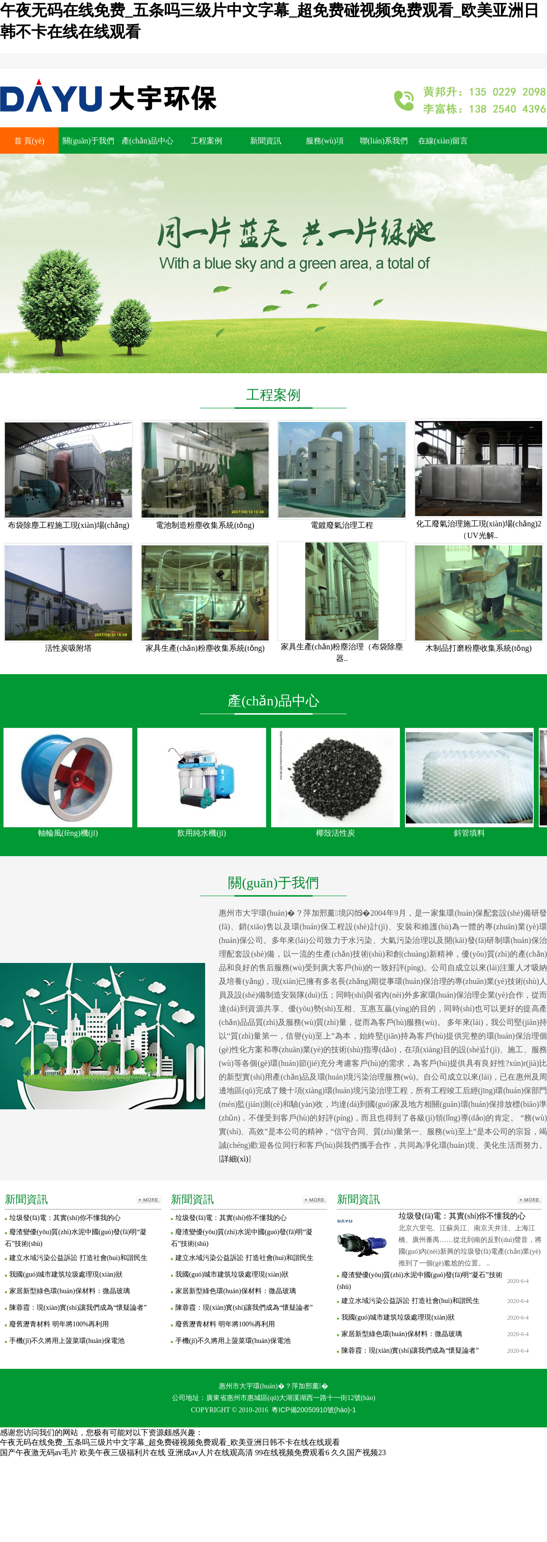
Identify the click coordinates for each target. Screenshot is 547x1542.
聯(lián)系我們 (384, 141)
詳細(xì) (234, 1159)
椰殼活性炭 (335, 833)
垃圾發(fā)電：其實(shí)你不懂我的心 (65, 1218)
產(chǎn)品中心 (148, 141)
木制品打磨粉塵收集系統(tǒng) (478, 648)
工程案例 (206, 141)
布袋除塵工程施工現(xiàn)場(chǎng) (68, 525)
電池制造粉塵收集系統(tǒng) (205, 525)
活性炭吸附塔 (68, 648)
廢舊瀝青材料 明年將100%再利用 (59, 1324)
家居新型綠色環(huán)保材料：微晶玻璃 (69, 1291)
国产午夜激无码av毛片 (39, 1452)
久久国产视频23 (358, 1452)
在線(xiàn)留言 (443, 141)
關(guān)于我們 (88, 141)
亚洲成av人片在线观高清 (210, 1452)
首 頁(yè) (29, 141)
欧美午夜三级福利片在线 (123, 1452)
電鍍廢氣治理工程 (342, 525)
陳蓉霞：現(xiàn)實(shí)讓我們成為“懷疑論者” (78, 1307)
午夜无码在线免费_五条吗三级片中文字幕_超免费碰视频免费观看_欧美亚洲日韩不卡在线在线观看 (170, 1442)
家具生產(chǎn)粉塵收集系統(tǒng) (205, 648)
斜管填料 (469, 833)
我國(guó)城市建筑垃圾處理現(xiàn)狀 (66, 1274)
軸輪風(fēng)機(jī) (68, 833)
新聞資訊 (265, 141)
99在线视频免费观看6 (292, 1452)
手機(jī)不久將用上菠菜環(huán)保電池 (67, 1340)
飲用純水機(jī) (201, 833)
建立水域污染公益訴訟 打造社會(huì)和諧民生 (78, 1258)
